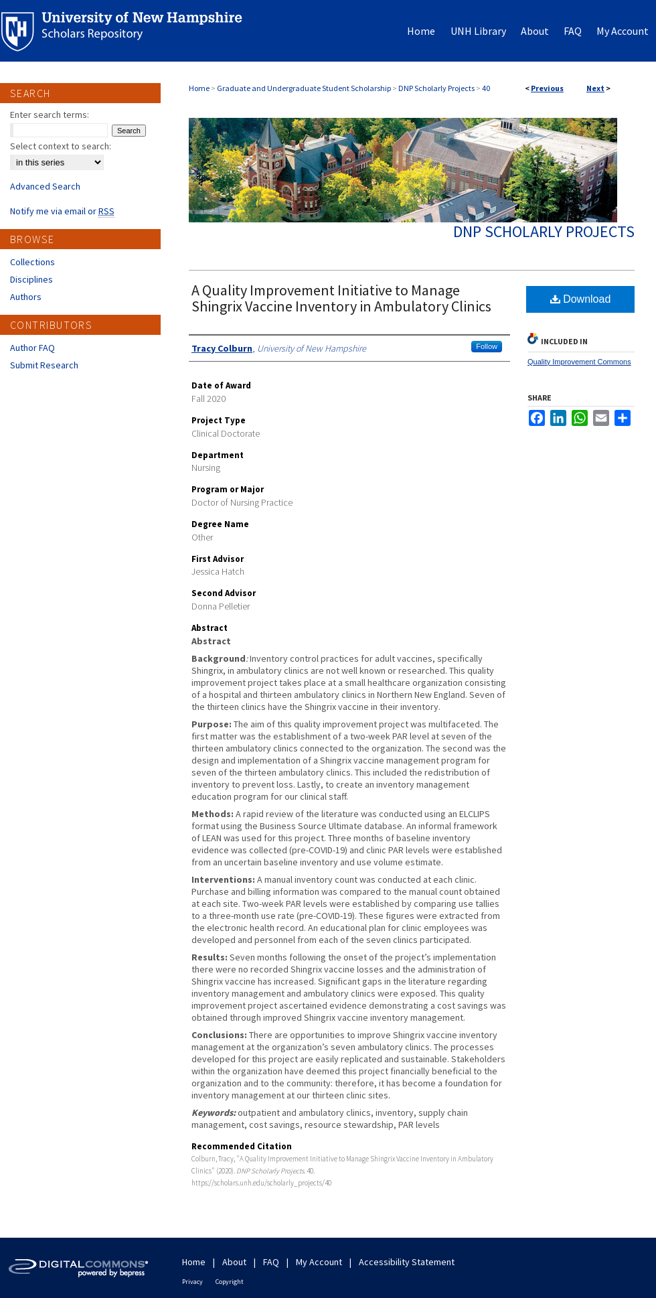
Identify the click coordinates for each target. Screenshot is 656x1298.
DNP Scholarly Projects (436, 88)
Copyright (230, 1281)
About (234, 1262)
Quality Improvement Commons (579, 362)
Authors (26, 297)
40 (486, 88)
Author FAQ (32, 348)
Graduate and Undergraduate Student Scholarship (304, 88)
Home (199, 88)
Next (595, 88)
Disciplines (31, 279)
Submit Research (44, 365)
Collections (32, 262)
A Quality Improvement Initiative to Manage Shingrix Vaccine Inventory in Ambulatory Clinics (341, 298)
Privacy (192, 1281)
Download (580, 299)
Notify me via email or (62, 211)
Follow (486, 346)
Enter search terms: (49, 115)
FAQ (271, 1262)
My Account (319, 1262)
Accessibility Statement (407, 1262)
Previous (547, 88)
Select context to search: (60, 146)
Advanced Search (45, 186)
